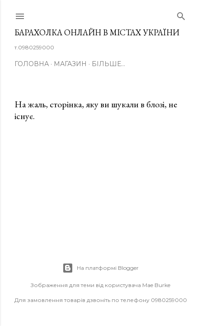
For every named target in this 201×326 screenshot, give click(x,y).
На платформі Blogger (100, 268)
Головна (31, 64)
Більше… (108, 64)
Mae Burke (156, 285)
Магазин (70, 64)
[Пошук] (181, 14)
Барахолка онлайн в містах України (96, 32)
